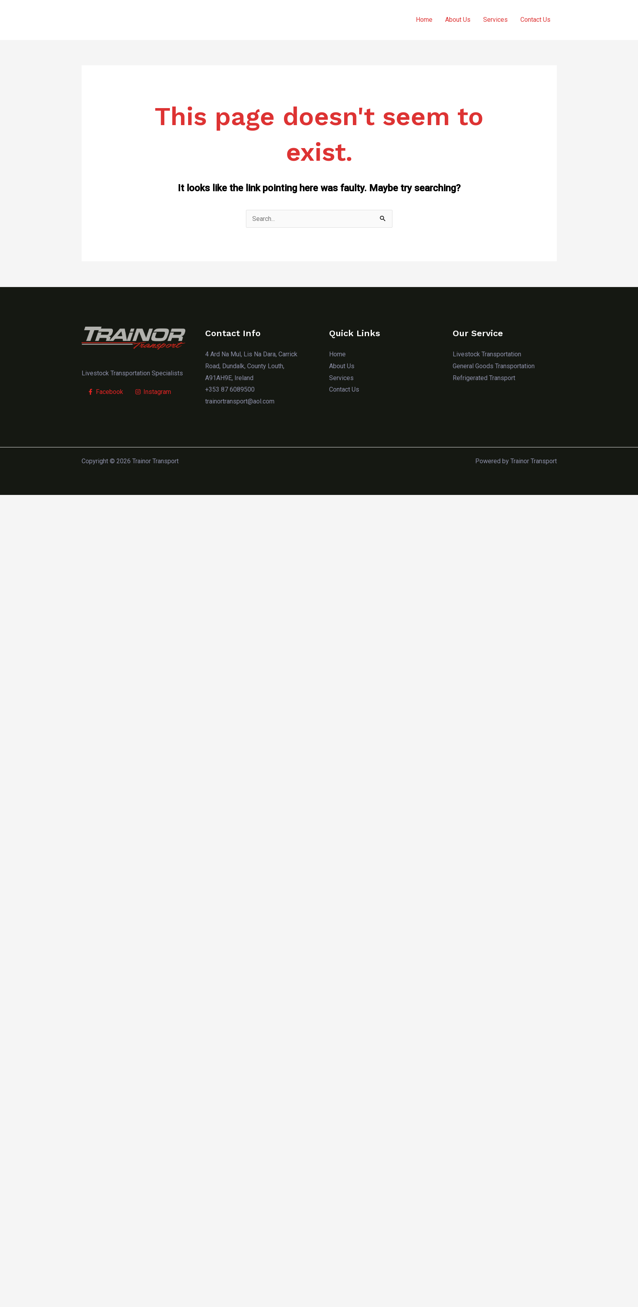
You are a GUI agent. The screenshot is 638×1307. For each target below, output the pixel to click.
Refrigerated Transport (484, 378)
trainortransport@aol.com (239, 401)
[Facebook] (105, 392)
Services (495, 20)
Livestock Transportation (487, 354)
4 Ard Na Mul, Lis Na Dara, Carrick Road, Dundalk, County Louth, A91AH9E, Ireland (251, 366)
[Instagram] (153, 392)
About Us (457, 20)
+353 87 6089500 (230, 390)
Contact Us (535, 20)
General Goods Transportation (494, 366)
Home (424, 20)
